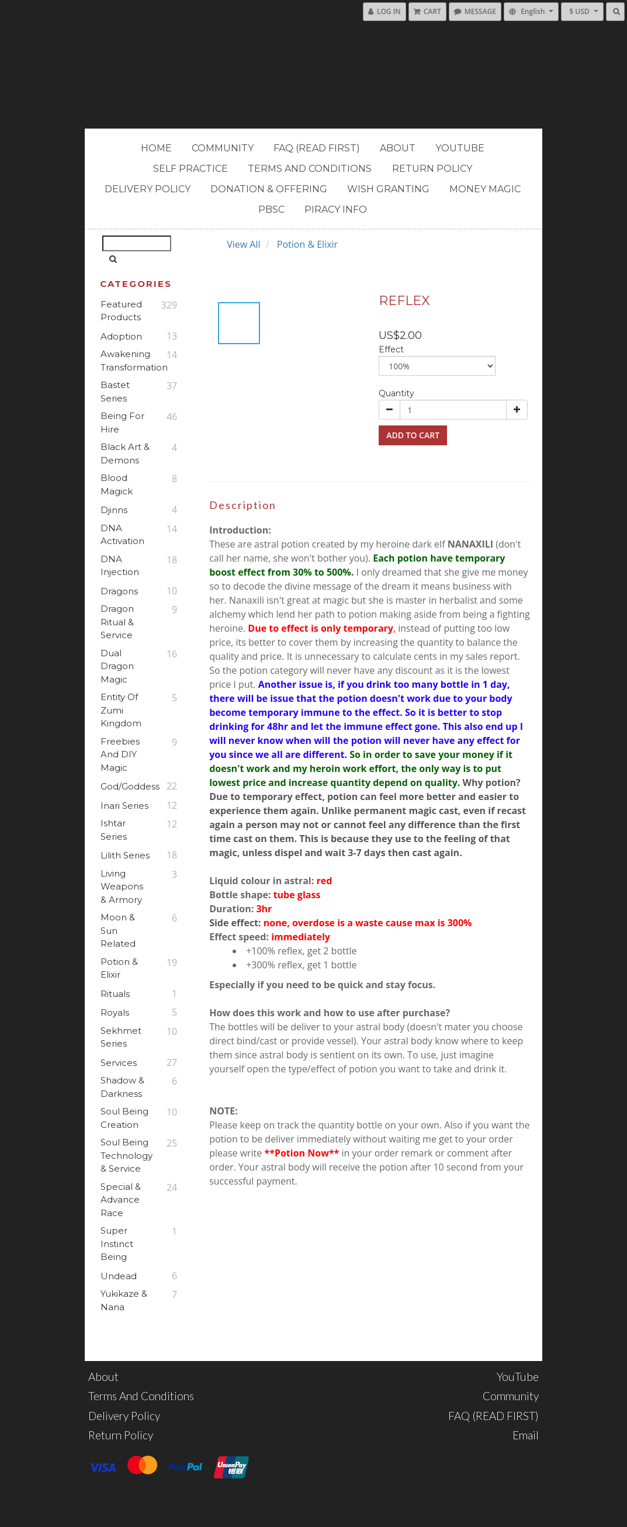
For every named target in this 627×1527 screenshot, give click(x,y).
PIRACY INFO (335, 209)
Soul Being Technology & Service (125, 1155)
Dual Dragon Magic (117, 666)
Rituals (115, 993)
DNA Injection (120, 565)
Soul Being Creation (124, 1118)
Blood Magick (117, 484)
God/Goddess (125, 786)
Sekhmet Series (121, 1037)
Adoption (121, 336)
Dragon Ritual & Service (117, 621)
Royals (115, 1012)
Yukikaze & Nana (124, 1300)
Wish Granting (388, 189)
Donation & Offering (268, 189)
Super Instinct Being (117, 1243)
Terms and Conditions (310, 168)
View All (243, 244)
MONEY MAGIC (485, 189)
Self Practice (190, 168)
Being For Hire (122, 422)
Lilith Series (125, 855)
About (397, 148)
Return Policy (432, 168)
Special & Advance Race (121, 1199)
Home (156, 148)
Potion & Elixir (119, 968)
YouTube (459, 148)
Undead (119, 1276)
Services (119, 1062)
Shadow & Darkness (122, 1087)
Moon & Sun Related (118, 930)
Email (525, 1435)
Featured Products (121, 311)
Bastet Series (115, 391)
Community (223, 148)
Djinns (114, 509)
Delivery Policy (147, 189)
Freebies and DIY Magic (120, 754)
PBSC (271, 209)
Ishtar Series (114, 830)
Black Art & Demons (125, 453)
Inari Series (124, 805)
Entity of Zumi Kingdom (121, 710)
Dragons (119, 591)
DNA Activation (122, 534)
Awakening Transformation (125, 360)
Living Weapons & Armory (122, 886)
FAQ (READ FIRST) (316, 148)
